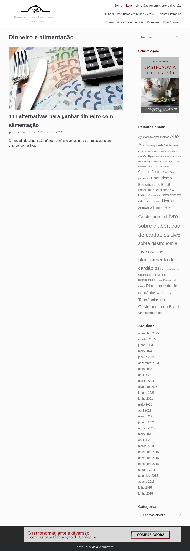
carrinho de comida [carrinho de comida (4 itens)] (164, 156)
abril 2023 (144, 374)
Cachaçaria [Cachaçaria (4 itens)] (172, 151)
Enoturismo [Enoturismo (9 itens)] (161, 178)
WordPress (106, 547)
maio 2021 (145, 404)
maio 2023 (145, 368)
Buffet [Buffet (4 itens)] (163, 151)
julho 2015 (145, 487)
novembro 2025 (148, 333)
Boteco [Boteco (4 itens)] (157, 151)
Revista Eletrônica (169, 14)
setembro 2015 (148, 475)
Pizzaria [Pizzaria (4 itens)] (141, 286)
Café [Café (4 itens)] (140, 156)
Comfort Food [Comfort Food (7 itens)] (148, 172)
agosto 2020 (146, 428)
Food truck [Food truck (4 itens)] (143, 195)
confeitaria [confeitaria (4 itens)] (164, 172)
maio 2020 (145, 434)
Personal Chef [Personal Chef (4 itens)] (169, 280)
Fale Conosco (172, 22)
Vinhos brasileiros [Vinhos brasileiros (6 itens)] (150, 312)
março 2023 (146, 380)
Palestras (153, 22)
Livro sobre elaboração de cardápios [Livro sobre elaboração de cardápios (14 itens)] (159, 225)
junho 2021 (145, 398)
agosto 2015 (146, 481)
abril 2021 (144, 410)
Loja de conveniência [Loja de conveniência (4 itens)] (169, 269)
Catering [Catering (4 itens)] (146, 161)
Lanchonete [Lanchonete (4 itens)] (156, 201)
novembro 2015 (148, 463)
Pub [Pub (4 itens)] (158, 293)
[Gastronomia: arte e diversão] (36, 14)
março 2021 (146, 416)
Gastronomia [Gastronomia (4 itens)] (154, 195)
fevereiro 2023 (147, 386)
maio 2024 (145, 351)
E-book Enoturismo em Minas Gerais (129, 14)
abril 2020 (144, 440)
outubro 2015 (147, 469)
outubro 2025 (147, 339)
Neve (80, 547)
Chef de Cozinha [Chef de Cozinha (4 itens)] (167, 161)
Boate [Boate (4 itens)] (150, 151)
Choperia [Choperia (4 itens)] (153, 166)
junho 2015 (145, 493)
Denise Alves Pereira (25, 132)
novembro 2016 (148, 452)
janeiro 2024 (146, 357)
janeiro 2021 (146, 422)
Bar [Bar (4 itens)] (139, 151)
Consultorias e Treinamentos (124, 22)
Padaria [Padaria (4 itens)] (159, 280)
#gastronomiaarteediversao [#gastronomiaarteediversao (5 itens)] (153, 137)
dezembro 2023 (148, 363)
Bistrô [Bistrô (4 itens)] (144, 151)
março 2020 (146, 446)
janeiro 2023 (146, 392)
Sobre (118, 5)
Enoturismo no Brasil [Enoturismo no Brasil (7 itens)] (154, 184)
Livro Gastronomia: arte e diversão (158, 5)
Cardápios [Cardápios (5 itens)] (149, 156)
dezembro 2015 (148, 457)
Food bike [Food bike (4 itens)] (174, 190)
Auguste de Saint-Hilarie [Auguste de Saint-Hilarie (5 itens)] (164, 145)
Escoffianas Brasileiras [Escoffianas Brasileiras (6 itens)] (153, 189)
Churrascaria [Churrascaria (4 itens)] (163, 166)
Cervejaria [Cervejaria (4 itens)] (155, 161)
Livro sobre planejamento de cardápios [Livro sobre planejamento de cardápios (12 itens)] (156, 260)
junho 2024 (145, 345)
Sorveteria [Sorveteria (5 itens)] (167, 293)
